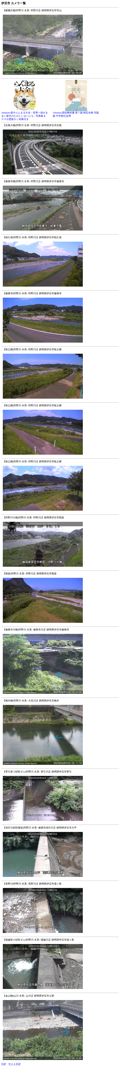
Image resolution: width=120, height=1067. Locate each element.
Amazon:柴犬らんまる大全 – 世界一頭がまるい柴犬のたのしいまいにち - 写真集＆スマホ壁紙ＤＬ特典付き (24, 114)
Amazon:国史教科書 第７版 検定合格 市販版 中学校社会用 (76, 113)
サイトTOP (14, 1064)
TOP (3, 1064)
